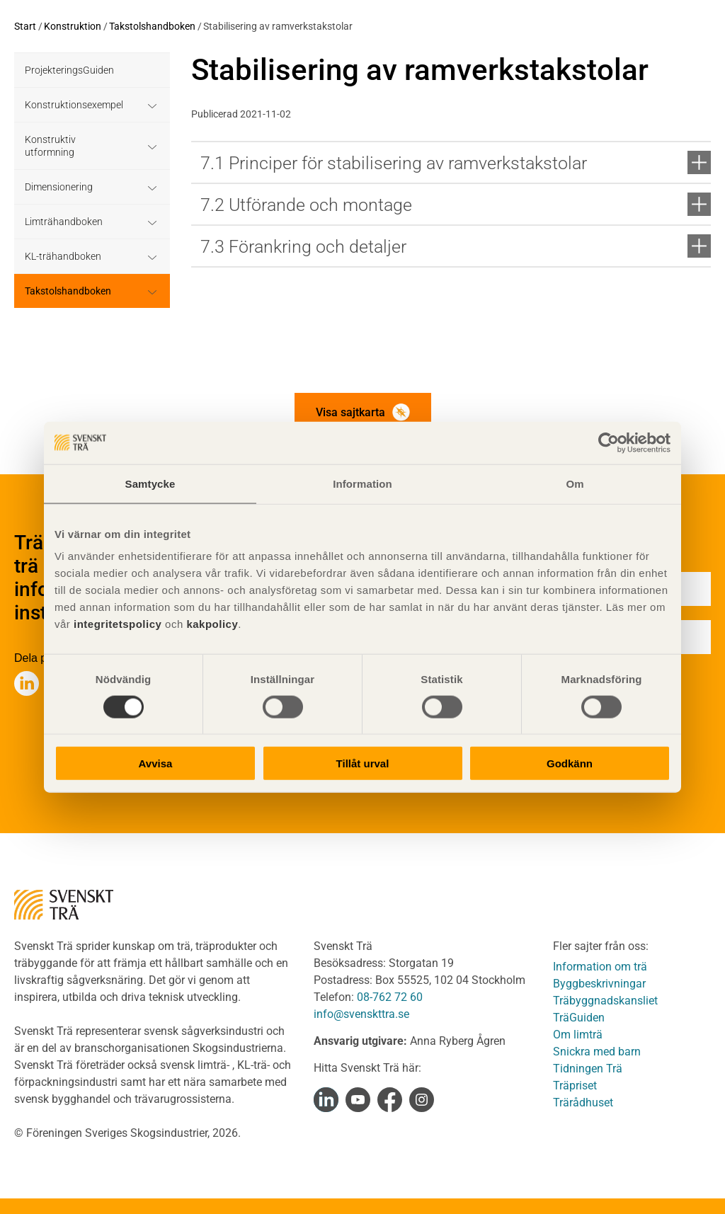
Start (25, 26)
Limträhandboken (64, 221)
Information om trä (600, 966)
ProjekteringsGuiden (69, 70)
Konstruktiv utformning (50, 146)
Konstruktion (72, 26)
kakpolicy (212, 624)
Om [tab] (574, 483)
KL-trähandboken (63, 256)
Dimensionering (59, 187)
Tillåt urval (362, 763)
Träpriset (575, 1085)
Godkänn (570, 763)
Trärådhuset (583, 1102)
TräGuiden (579, 1017)
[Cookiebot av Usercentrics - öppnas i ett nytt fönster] (608, 442)
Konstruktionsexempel (74, 104)
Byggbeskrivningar (599, 983)
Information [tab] (362, 483)
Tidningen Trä (587, 1068)
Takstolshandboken (152, 26)
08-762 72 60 (390, 997)
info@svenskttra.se (361, 1014)
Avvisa (156, 763)
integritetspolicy (115, 624)
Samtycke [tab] (150, 483)
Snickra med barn (597, 1051)
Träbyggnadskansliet (605, 1000)
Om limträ (578, 1034)
